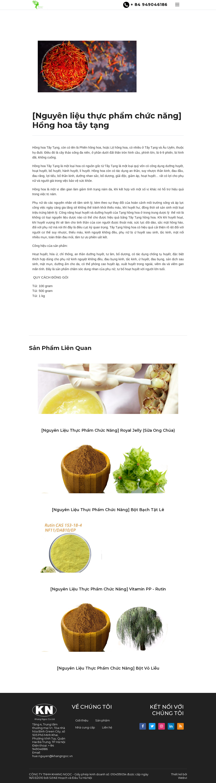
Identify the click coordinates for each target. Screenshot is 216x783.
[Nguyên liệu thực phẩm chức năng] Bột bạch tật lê (108, 509)
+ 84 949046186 (145, 5)
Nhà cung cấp (85, 727)
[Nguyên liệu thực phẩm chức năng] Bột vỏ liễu (108, 668)
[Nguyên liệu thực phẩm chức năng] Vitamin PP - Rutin (108, 589)
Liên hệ (107, 727)
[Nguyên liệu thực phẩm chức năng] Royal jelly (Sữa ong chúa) (108, 430)
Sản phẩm (102, 720)
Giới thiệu (81, 720)
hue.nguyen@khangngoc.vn (52, 756)
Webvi (182, 777)
